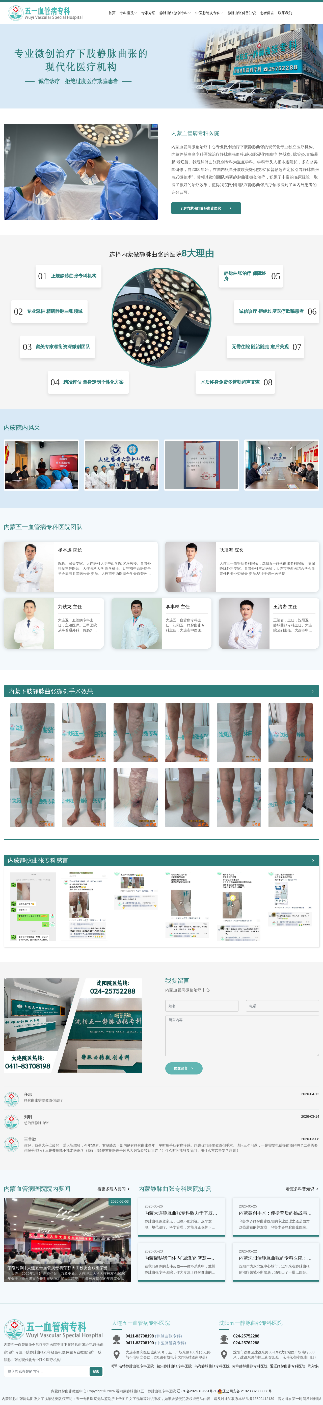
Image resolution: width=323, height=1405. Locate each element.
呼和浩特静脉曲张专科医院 (133, 1366)
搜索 (96, 1371)
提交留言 (184, 1068)
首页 (112, 13)
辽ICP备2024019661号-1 (196, 1391)
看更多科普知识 (302, 1189)
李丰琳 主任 (178, 606)
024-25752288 (246, 1336)
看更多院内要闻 (114, 1189)
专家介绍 (148, 13)
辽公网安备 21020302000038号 (247, 1391)
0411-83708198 (140, 1336)
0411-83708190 (140, 1343)
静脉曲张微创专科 (175, 13)
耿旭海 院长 (232, 550)
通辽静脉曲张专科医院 (287, 1366)
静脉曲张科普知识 (242, 13)
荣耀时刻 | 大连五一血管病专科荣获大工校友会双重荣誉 (58, 1268)
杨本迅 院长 (70, 550)
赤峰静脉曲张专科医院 (249, 1366)
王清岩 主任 (285, 606)
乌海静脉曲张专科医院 (212, 1366)
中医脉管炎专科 (209, 13)
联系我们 (285, 13)
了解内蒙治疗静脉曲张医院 (206, 208)
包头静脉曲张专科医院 (174, 1366)
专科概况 (128, 13)
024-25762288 (246, 1343)
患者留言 (267, 13)
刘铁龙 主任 (70, 606)
